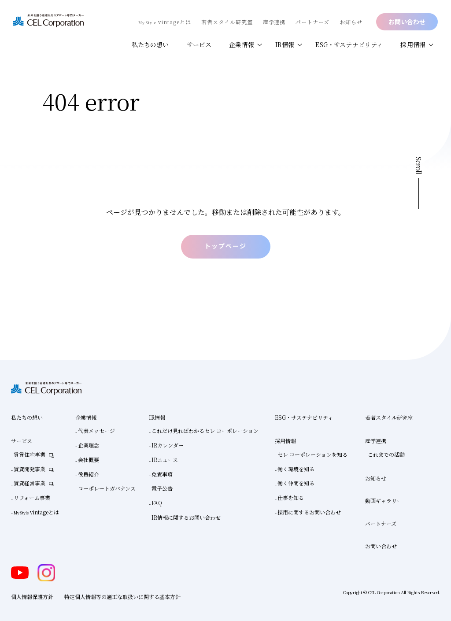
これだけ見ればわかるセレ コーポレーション (205, 430)
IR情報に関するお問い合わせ (186, 517)
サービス (199, 44)
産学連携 (274, 22)
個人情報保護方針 (32, 596)
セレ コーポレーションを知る (312, 454)
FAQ (157, 502)
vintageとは (164, 22)
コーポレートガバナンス (107, 488)
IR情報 (285, 44)
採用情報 (412, 44)
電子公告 (162, 488)
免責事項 (162, 473)
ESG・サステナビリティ (349, 44)
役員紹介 (88, 473)
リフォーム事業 (32, 497)
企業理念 (88, 445)
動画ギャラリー (383, 500)
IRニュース (165, 459)
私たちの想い (150, 44)
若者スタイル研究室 (227, 22)
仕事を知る (290, 497)
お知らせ (351, 22)
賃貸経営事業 (29, 483)
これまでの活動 (386, 454)
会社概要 (88, 459)
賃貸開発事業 (29, 468)
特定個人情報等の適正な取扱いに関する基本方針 (122, 596)
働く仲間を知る (295, 483)
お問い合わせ (406, 21)
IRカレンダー (168, 445)
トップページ (225, 244)
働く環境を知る (295, 468)
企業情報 (241, 44)
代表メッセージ (96, 430)
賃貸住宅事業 (29, 454)
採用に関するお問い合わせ (309, 511)
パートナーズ (312, 22)
